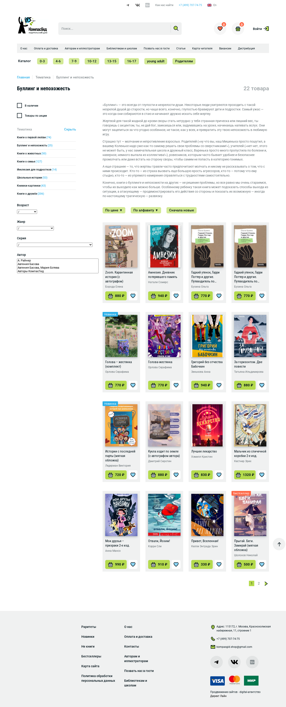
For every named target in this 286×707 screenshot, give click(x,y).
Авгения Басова (57, 265)
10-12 (92, 62)
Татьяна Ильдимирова (248, 372)
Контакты (131, 646)
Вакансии (225, 49)
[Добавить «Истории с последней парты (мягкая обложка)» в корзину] (116, 475)
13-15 (111, 62)
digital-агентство (250, 692)
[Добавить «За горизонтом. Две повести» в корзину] (245, 386)
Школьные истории (32, 178)
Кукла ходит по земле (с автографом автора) (164, 454)
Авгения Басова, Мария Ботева (57, 268)
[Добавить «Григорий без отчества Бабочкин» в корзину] (202, 386)
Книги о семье (29, 162)
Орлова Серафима (117, 372)
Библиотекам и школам (122, 49)
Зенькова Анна (200, 372)
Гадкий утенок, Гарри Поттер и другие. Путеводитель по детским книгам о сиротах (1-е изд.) (205, 277)
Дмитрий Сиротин (159, 462)
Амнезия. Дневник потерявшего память (162, 275)
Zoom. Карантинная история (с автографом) (119, 277)
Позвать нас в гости (157, 49)
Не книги (88, 646)
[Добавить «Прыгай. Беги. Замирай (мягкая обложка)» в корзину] (245, 565)
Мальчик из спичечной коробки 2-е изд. (250, 454)
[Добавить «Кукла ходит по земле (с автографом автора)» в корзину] (159, 475)
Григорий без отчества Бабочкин (207, 365)
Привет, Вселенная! (205, 542)
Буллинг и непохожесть (35, 146)
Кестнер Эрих (242, 462)
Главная (23, 78)
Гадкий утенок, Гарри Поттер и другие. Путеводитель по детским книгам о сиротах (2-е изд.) (248, 277)
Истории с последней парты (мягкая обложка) (120, 456)
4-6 (58, 62)
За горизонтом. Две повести (248, 365)
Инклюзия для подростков (37, 170)
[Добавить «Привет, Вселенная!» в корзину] (202, 565)
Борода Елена (114, 287)
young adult (155, 62)
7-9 (74, 62)
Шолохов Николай (246, 556)
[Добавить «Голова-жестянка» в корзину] (159, 386)
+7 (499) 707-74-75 (190, 5)
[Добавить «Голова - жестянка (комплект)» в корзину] (116, 386)
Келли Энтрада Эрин (204, 547)
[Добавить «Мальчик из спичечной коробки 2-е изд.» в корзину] (245, 475)
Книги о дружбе (30, 194)
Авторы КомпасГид (57, 272)
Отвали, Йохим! (159, 542)
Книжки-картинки (31, 186)
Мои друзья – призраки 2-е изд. (117, 544)
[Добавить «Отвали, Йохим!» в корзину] (159, 565)
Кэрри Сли (155, 547)
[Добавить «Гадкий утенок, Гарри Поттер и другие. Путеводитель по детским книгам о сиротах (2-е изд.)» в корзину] (245, 296)
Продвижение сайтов (224, 692)
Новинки (87, 636)
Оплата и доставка (46, 49)
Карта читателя (202, 49)
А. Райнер (57, 261)
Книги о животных (31, 154)
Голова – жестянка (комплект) (118, 365)
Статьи (180, 49)
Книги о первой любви (34, 138)
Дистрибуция (246, 49)
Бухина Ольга (200, 287)
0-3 (42, 62)
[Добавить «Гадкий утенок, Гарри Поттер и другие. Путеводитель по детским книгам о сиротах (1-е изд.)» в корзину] (202, 296)
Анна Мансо (113, 551)
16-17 (131, 62)
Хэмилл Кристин (201, 457)
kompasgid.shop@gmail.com (231, 648)
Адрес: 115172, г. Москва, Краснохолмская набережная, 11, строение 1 (240, 629)
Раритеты (88, 627)
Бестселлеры (91, 656)
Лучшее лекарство (204, 452)
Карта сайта (90, 666)
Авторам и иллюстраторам (82, 49)
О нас (23, 49)
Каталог (24, 62)
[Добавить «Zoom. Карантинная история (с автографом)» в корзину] (116, 296)
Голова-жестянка (160, 363)
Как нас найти (164, 5)
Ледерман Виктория (118, 466)
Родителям (184, 62)
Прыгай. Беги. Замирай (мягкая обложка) (246, 546)
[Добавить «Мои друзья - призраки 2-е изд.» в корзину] (116, 565)
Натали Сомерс (158, 283)
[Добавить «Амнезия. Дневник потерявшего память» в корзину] (159, 296)
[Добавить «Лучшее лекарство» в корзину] (202, 475)
